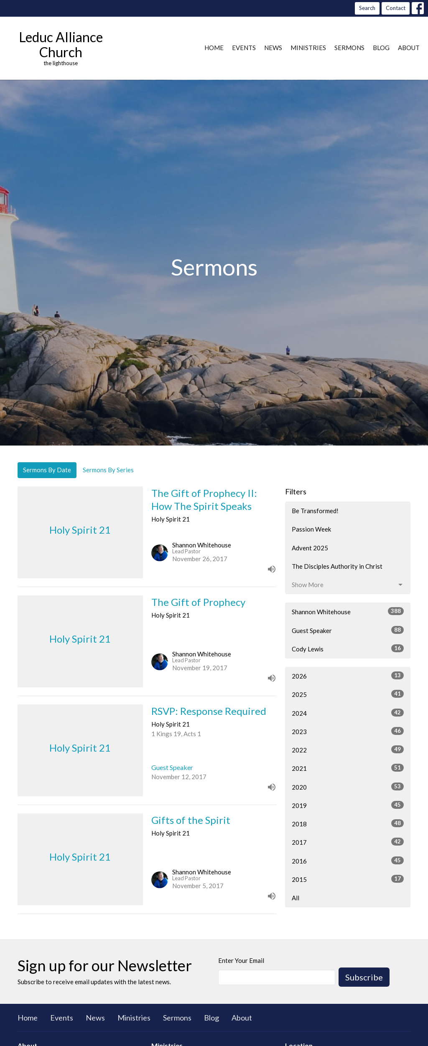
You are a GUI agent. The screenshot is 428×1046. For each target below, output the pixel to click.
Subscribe (364, 977)
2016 (348, 860)
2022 (348, 749)
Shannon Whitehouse (348, 611)
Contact (395, 8)
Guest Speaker (348, 630)
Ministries (308, 47)
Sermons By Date (47, 470)
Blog (381, 47)
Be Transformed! (315, 510)
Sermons (349, 47)
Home (214, 47)
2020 (348, 787)
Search (367, 8)
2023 (348, 731)
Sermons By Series (108, 470)
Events (244, 47)
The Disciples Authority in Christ (337, 566)
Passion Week (311, 529)
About (409, 47)
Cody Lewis (348, 648)
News (273, 47)
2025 (348, 694)
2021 (348, 768)
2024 (348, 713)
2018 (348, 823)
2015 (348, 879)
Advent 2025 (310, 548)
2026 (348, 675)
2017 (348, 842)
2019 (348, 805)
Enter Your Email (241, 960)
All (295, 898)
